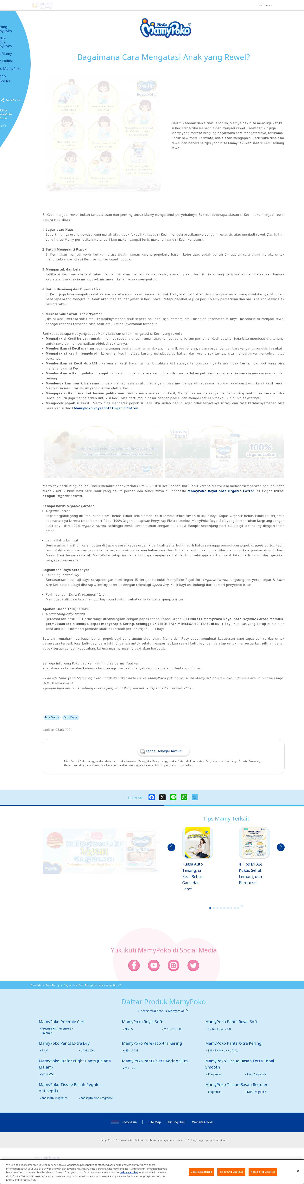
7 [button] (231, 908)
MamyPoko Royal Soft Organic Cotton (106, 408)
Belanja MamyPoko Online (17, 114)
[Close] (298, 1171)
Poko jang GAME (11, 128)
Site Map (155, 1122)
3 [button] (217, 908)
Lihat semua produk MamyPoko (161, 1011)
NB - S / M (131, 1050)
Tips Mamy (14, 54)
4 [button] (220, 908)
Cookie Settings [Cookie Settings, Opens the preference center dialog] (201, 1172)
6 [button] (227, 908)
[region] (152, 1171)
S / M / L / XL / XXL (219, 1029)
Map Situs (107, 1140)
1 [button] (210, 908)
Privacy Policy (129, 1172)
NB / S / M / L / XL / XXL (223, 1050)
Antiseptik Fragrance (54, 1098)
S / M (44, 1050)
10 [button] (241, 906)
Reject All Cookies (231, 1172)
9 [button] (238, 908)
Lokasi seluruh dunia (131, 1140)
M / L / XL (131, 1068)
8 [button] (234, 908)
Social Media (25, 100)
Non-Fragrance (256, 1074)
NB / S (129, 1029)
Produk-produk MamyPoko (14, 42)
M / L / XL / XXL (173, 1029)
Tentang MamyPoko (14, 29)
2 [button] (213, 908)
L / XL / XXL (87, 1050)
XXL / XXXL (48, 1074)
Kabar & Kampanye (13, 78)
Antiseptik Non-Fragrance (96, 1098)
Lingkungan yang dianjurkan (208, 1140)
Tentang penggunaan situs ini (168, 1140)
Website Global (202, 1122)
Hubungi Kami (176, 1122)
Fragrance (214, 1074)
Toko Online (15, 61)
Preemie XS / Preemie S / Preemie (57, 1031)
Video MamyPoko (19, 68)
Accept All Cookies (263, 1172)
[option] (197, 859)
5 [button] (224, 908)
